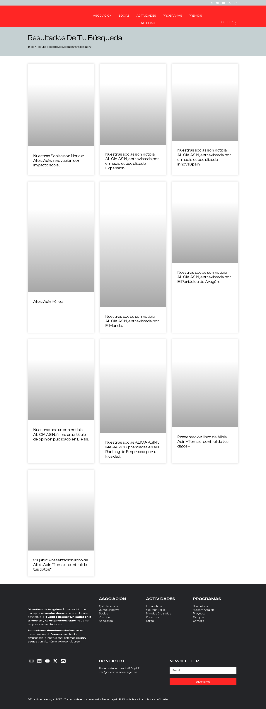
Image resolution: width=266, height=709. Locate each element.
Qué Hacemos (108, 606)
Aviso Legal (110, 699)
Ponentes (152, 617)
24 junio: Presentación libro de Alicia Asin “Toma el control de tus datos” (60, 565)
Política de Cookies (157, 699)
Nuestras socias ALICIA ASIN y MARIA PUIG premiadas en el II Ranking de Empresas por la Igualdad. (132, 449)
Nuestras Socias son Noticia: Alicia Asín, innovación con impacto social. (58, 160)
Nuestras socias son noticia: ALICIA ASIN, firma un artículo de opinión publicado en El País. (61, 434)
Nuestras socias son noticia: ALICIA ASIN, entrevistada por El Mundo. (132, 321)
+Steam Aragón (203, 610)
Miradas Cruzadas (158, 613)
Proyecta (199, 613)
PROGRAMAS (207, 598)
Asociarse (106, 621)
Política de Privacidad (131, 699)
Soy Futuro (200, 606)
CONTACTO (111, 661)
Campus (198, 617)
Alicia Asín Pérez (48, 301)
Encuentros (154, 606)
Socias (103, 613)
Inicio (31, 46)
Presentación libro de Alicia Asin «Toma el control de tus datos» (203, 441)
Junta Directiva (109, 610)
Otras (150, 621)
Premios (104, 617)
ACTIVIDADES (160, 598)
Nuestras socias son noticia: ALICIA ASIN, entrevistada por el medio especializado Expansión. (132, 161)
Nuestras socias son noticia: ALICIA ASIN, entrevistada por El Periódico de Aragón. (204, 277)
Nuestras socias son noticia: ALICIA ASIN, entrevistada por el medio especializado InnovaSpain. (204, 157)
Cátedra (198, 621)
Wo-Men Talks (155, 610)
